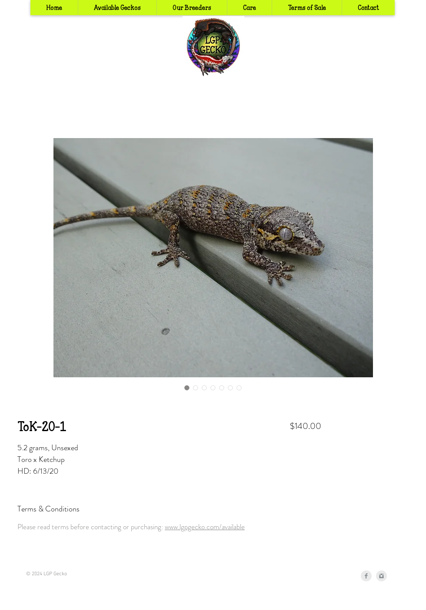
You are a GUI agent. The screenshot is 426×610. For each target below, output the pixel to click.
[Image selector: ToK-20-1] (187, 387)
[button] (191, 7)
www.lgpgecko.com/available (205, 526)
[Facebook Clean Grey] (366, 575)
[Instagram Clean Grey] (381, 575)
